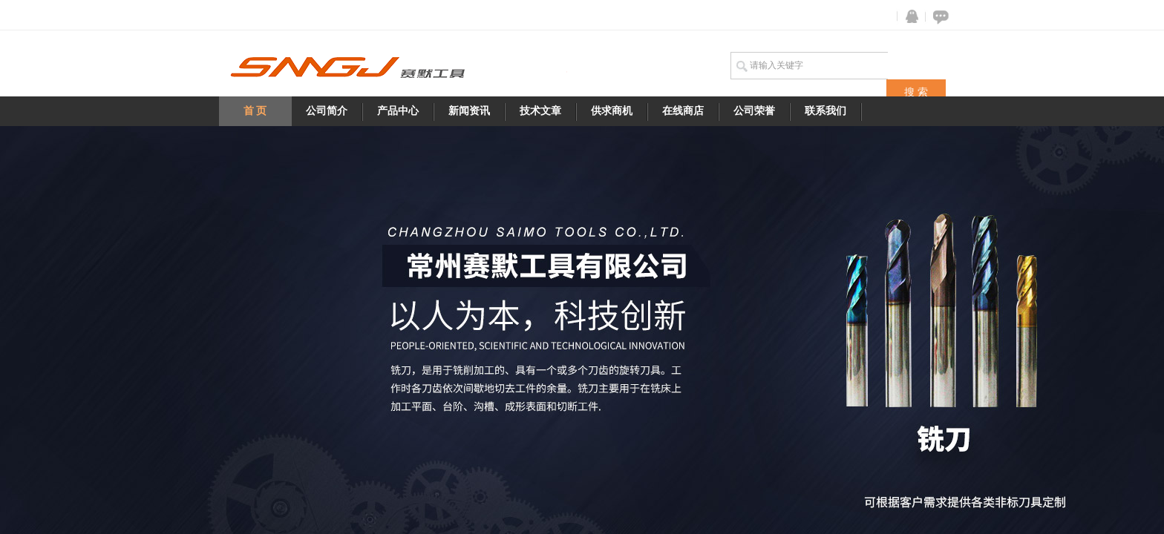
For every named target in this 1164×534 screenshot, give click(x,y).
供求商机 (611, 110)
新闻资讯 (469, 110)
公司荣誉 (754, 110)
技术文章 (540, 110)
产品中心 (398, 110)
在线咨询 (938, 16)
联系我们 (825, 110)
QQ (908, 16)
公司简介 (326, 110)
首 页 (255, 110)
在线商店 (683, 110)
